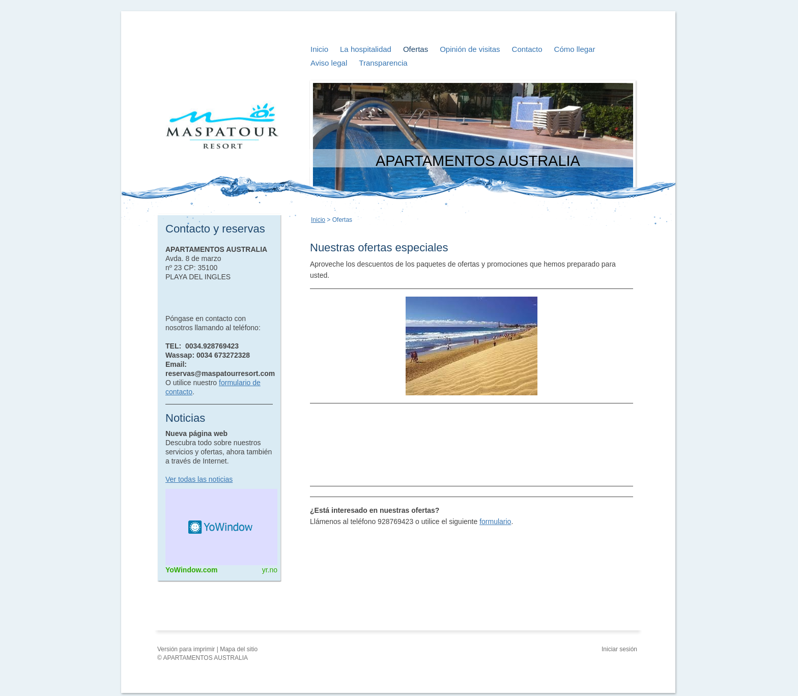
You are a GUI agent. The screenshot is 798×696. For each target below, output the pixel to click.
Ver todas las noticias (199, 479)
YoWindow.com (191, 570)
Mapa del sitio (239, 649)
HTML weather (221, 527)
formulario (495, 521)
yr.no (269, 570)
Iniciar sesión (619, 649)
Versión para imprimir (187, 649)
